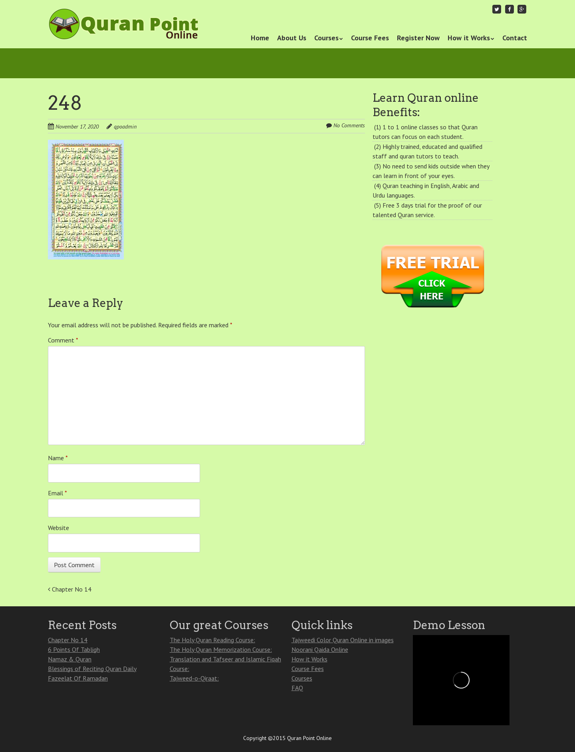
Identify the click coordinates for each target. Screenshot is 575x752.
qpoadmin (125, 126)
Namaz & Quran (69, 659)
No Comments (349, 125)
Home (260, 37)
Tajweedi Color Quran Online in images (342, 640)
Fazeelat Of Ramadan (78, 678)
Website (58, 528)
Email (57, 493)
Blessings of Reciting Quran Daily (92, 669)
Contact (514, 37)
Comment (63, 340)
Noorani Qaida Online (319, 649)
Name (58, 458)
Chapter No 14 (69, 589)
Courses (326, 37)
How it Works (469, 37)
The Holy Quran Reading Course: (212, 640)
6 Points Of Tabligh (74, 649)
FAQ (297, 688)
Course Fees (370, 37)
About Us (291, 37)
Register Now (418, 37)
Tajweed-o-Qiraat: (194, 678)
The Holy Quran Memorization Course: (221, 649)
